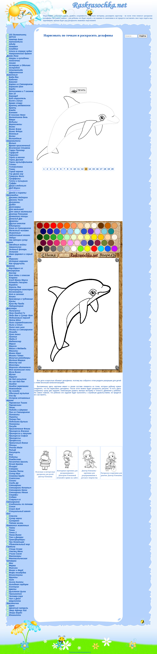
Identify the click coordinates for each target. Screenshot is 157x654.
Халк (11, 579)
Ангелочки (14, 60)
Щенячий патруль (18, 608)
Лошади (13, 332)
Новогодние (15, 388)
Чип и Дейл (15, 598)
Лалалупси (14, 311)
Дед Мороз (14, 188)
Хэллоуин (14, 587)
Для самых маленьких (20, 211)
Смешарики (15, 485)
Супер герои (15, 518)
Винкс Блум (15, 129)
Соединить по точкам (21, 504)
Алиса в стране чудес (20, 51)
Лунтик (13, 336)
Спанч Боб (14, 509)
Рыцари (13, 466)
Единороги (14, 226)
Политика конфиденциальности (80, 652)
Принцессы (15, 438)
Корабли (13, 285)
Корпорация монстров (21, 289)
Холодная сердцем (18, 584)
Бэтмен (13, 112)
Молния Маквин (17, 360)
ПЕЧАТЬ (78, 90)
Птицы (13, 445)
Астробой (14, 68)
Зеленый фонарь (18, 249)
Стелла (13, 516)
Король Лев (15, 287)
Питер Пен (14, 419)
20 (112, 169)
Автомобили (16, 42)
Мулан (12, 374)
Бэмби (12, 110)
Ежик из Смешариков (20, 228)
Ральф (12, 450)
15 (93, 169)
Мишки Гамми (16, 355)
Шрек (11, 605)
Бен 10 (12, 93)
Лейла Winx (15, 320)
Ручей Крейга (16, 464)
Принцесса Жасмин (19, 431)
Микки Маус (15, 353)
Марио (12, 344)
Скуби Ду (14, 483)
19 (108, 169)
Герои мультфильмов (20, 162)
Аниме (12, 63)
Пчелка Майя (15, 447)
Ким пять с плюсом (19, 275)
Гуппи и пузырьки (18, 181)
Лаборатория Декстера (14, 307)
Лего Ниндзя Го (17, 313)
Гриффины (15, 178)
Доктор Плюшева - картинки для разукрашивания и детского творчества (89, 464)
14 (90, 169)
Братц (12, 108)
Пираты (13, 417)
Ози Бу (12, 395)
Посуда (12, 426)
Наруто (13, 377)
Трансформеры (17, 539)
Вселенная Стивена (19, 148)
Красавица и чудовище (21, 299)
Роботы (13, 457)
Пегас (12, 407)
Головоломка (16, 167)
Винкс (12, 126)
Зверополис (15, 247)
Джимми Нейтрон (18, 197)
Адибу (12, 44)
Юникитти (15, 615)
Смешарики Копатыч (20, 487)
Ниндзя (13, 384)
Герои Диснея (16, 160)
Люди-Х (13, 339)
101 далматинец (17, 34)
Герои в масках (17, 157)
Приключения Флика (19, 428)
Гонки (12, 169)
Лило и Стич (15, 325)
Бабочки (13, 79)
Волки (12, 136)
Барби (12, 89)
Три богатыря (16, 542)
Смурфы (13, 495)
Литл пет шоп (16, 327)
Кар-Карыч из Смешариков (14, 269)
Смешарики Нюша (18, 492)
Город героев (16, 171)
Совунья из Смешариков (13, 500)
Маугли (13, 346)
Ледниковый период (19, 318)
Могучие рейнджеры (19, 358)
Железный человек (19, 230)
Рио (11, 454)
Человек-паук (16, 596)
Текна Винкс (15, 535)
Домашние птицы (18, 216)
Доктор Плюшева (18, 214)
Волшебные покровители (14, 139)
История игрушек (18, 261)
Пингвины (14, 414)
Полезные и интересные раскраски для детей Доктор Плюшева (45, 464)
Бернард (13, 96)
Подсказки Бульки (18, 421)
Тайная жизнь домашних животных (17, 524)
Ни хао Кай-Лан (17, 381)
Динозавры (15, 207)
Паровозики (15, 405)
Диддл (12, 204)
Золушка (13, 252)
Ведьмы (13, 122)
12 (82, 169)
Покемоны (14, 424)
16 (97, 169)
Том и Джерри (16, 537)
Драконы (13, 221)
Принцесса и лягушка (20, 433)
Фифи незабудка (17, 572)
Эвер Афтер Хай (18, 610)
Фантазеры (15, 556)
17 (101, 169)
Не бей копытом (17, 379)
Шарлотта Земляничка (13, 602)
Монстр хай (15, 362)
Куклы (12, 301)
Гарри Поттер (16, 150)
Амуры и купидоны (19, 58)
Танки (12, 528)
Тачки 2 (13, 532)
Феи (11, 563)
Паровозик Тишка (18, 403)
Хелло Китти (16, 582)
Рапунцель (14, 452)
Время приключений (19, 145)
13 (86, 169)
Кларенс (13, 277)
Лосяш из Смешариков (21, 329)
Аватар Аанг (16, 39)
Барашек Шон (16, 86)
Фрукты (13, 577)
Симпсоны (14, 478)
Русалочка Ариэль (18, 462)
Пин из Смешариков (19, 412)
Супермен (14, 521)
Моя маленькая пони (19, 370)
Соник (12, 506)
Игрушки (13, 259)
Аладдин (13, 49)
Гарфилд (13, 152)
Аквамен (13, 46)
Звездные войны (17, 244)
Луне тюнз (15, 334)
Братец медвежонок (19, 105)
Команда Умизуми (18, 282)
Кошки (12, 296)
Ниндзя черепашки (18, 386)
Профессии (15, 440)
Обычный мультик (19, 393)
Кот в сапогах (16, 294)
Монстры (14, 365)
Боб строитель (17, 98)
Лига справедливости (20, 322)
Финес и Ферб (16, 570)
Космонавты (16, 292)
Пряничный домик (18, 443)
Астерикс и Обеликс (20, 65)
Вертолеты (15, 124)
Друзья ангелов (17, 223)
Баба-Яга (13, 77)
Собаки (13, 497)
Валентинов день (18, 117)
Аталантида (16, 70)
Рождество (15, 459)
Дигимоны (14, 202)
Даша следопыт (17, 185)
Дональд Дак (15, 219)
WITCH (12, 37)
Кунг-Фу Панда (16, 303)
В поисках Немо (17, 115)
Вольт (12, 143)
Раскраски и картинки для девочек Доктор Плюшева (111, 463)
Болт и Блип (16, 101)
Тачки (12, 530)
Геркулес (13, 155)
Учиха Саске (15, 554)
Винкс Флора (15, 131)
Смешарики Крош (18, 490)
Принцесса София (18, 436)
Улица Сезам (15, 549)
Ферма (12, 565)
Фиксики (13, 568)
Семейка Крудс (16, 476)
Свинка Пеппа (16, 471)
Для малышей (16, 209)
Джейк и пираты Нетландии (16, 194)
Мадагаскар (15, 341)
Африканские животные (14, 73)
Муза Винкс (15, 372)
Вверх (12, 119)
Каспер (12, 273)
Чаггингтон (15, 594)
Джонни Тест (16, 200)
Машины (13, 351)
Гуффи (12, 183)
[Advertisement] (77, 62)
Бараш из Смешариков (21, 84)
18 (105, 169)
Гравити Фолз (16, 176)
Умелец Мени (16, 551)
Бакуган (13, 82)
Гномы (12, 164)
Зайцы (12, 237)
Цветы (13, 589)
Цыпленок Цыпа (17, 591)
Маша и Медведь (17, 348)
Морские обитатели (20, 367)
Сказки (12, 480)
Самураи (13, 469)
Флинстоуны (16, 575)
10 (74, 169)
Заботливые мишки (19, 235)
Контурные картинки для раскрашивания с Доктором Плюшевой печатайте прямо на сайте (67, 464)
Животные (15, 233)
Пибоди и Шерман (18, 410)
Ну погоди (14, 391)
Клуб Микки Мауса (18, 280)
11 (78, 169)
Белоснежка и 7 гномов (21, 91)
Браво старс (15, 103)
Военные (13, 134)
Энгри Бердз (15, 613)
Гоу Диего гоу (16, 174)
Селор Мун (14, 473)
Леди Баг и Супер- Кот (21, 315)
